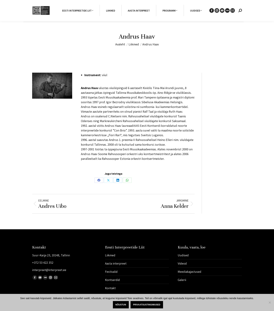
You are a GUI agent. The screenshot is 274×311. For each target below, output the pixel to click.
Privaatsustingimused (146, 304)
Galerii (182, 280)
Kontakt (110, 288)
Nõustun (121, 304)
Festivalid (111, 272)
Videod (182, 263)
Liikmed (110, 255)
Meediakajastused (189, 272)
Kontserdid (112, 280)
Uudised (183, 255)
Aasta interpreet (116, 263)
